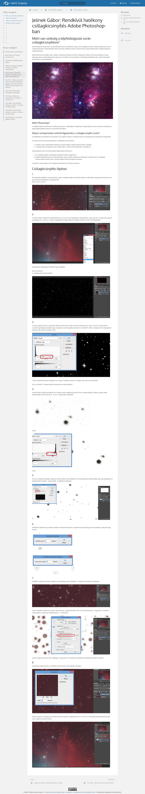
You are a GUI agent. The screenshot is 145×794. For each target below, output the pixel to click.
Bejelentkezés (135, 3)
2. (6, 28)
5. (6, 35)
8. (6, 42)
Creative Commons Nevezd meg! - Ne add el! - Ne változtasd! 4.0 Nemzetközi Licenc (70, 792)
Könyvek (123, 3)
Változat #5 (125, 15)
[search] (72, 3)
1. (6, 25)
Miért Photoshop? (11, 18)
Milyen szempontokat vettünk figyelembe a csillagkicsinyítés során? (15, 20)
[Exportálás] (131, 40)
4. (6, 33)
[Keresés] (61, 3)
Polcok (113, 3)
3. (6, 30)
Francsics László (128, 18)
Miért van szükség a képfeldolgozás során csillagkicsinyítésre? (14, 15)
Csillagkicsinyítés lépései (12, 23)
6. (6, 37)
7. (6, 40)
